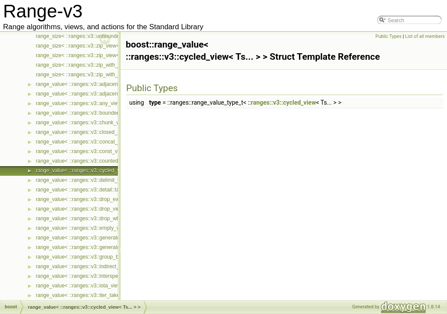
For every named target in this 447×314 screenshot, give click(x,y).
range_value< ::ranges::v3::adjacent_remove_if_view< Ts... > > (109, 94)
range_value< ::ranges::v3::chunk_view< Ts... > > (93, 122)
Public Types (388, 36)
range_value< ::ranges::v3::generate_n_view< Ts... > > (99, 238)
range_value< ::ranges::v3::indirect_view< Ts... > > (94, 266)
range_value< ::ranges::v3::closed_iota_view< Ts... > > (99, 132)
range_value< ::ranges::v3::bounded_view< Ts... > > (96, 113)
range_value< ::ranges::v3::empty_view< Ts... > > (93, 228)
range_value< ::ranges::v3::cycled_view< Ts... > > (93, 170)
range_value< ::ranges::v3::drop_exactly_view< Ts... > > (100, 199)
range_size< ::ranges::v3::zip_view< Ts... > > (87, 46)
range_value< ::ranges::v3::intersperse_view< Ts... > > (99, 276)
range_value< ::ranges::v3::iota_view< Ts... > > (90, 286)
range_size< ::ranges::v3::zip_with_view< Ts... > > (93, 65)
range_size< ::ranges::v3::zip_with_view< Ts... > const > (100, 75)
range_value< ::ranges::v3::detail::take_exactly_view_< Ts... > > (109, 190)
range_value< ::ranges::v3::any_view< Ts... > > (90, 103)
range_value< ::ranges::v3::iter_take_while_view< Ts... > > (103, 295)
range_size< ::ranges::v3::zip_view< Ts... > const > (94, 55)
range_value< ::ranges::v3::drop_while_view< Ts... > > (98, 218)
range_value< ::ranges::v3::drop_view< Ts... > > (91, 209)
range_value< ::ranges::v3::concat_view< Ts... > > (93, 142)
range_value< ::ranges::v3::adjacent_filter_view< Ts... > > (102, 84)
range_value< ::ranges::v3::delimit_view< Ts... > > (93, 180)
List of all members (425, 36)
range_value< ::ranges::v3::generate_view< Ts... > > (96, 247)
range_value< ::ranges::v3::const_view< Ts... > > (92, 151)
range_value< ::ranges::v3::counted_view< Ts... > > (95, 161)
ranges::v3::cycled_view (283, 102)
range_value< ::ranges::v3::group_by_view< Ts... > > (97, 257)
